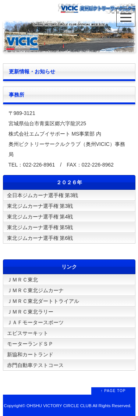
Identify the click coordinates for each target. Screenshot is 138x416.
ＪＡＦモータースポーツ (35, 322)
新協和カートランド (30, 354)
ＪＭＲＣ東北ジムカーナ (35, 290)
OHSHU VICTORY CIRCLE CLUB (59, 405)
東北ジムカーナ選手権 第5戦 (40, 227)
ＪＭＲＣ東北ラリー (30, 312)
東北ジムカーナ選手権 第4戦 (40, 217)
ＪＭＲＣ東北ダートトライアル (43, 301)
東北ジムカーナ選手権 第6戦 (40, 238)
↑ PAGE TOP (113, 391)
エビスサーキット (27, 333)
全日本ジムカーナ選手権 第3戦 (42, 195)
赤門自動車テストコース (35, 365)
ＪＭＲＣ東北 (22, 280)
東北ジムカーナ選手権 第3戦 (40, 206)
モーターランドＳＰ (30, 344)
